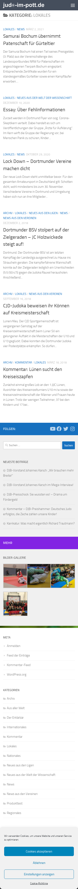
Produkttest (14, 803)
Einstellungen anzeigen (39, 874)
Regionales (14, 813)
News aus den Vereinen (19, 218)
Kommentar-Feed (19, 665)
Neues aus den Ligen (43, 213)
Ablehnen (39, 863)
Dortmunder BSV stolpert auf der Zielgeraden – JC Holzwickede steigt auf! (36, 237)
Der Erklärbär (15, 717)
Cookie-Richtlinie (39, 883)
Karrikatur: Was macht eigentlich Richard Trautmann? (41, 523)
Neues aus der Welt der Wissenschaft (44, 98)
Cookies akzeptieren (39, 851)
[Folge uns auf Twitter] (65, 428)
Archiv (7, 213)
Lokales (9, 29)
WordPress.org (16, 674)
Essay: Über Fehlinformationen (34, 110)
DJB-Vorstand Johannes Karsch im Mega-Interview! (40, 485)
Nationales (14, 756)
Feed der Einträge (18, 655)
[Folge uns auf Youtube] (52, 428)
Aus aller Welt (16, 708)
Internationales (16, 727)
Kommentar (23, 362)
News (21, 29)
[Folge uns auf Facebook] (59, 428)
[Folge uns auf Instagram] (72, 428)
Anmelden (13, 646)
